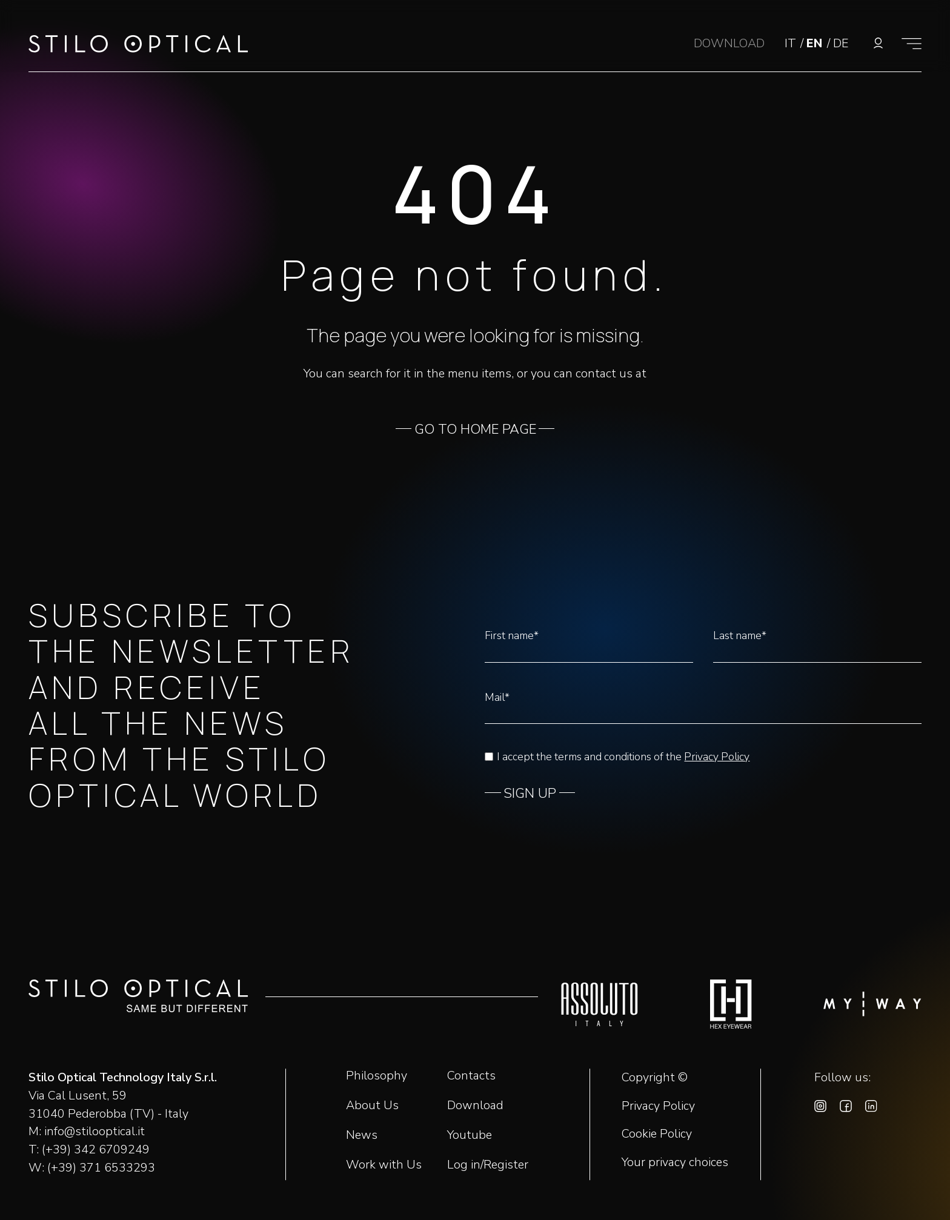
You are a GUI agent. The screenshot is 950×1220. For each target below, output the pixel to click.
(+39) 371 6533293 (101, 1167)
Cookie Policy (657, 1134)
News (361, 1135)
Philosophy (376, 1075)
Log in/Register (487, 1164)
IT (792, 43)
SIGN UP (529, 793)
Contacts (471, 1075)
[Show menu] (912, 43)
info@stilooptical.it (94, 1131)
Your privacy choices (675, 1162)
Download (475, 1105)
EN (816, 43)
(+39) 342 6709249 (96, 1149)
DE (840, 43)
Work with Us (384, 1164)
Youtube (469, 1135)
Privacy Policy (716, 756)
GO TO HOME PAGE (475, 429)
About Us (372, 1105)
